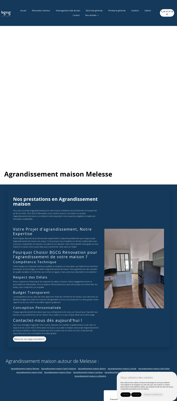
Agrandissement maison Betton (92, 368)
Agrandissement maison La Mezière (90, 376)
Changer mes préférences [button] (153, 394)
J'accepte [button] (125, 394)
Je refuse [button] (136, 394)
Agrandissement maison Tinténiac (120, 372)
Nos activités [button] (91, 15)
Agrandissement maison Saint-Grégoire (58, 368)
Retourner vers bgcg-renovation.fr (29, 339)
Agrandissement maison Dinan (57, 372)
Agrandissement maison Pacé (29, 372)
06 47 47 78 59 (167, 13)
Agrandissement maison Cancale (122, 368)
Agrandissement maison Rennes (25, 368)
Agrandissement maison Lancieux (88, 372)
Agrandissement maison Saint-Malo (154, 368)
